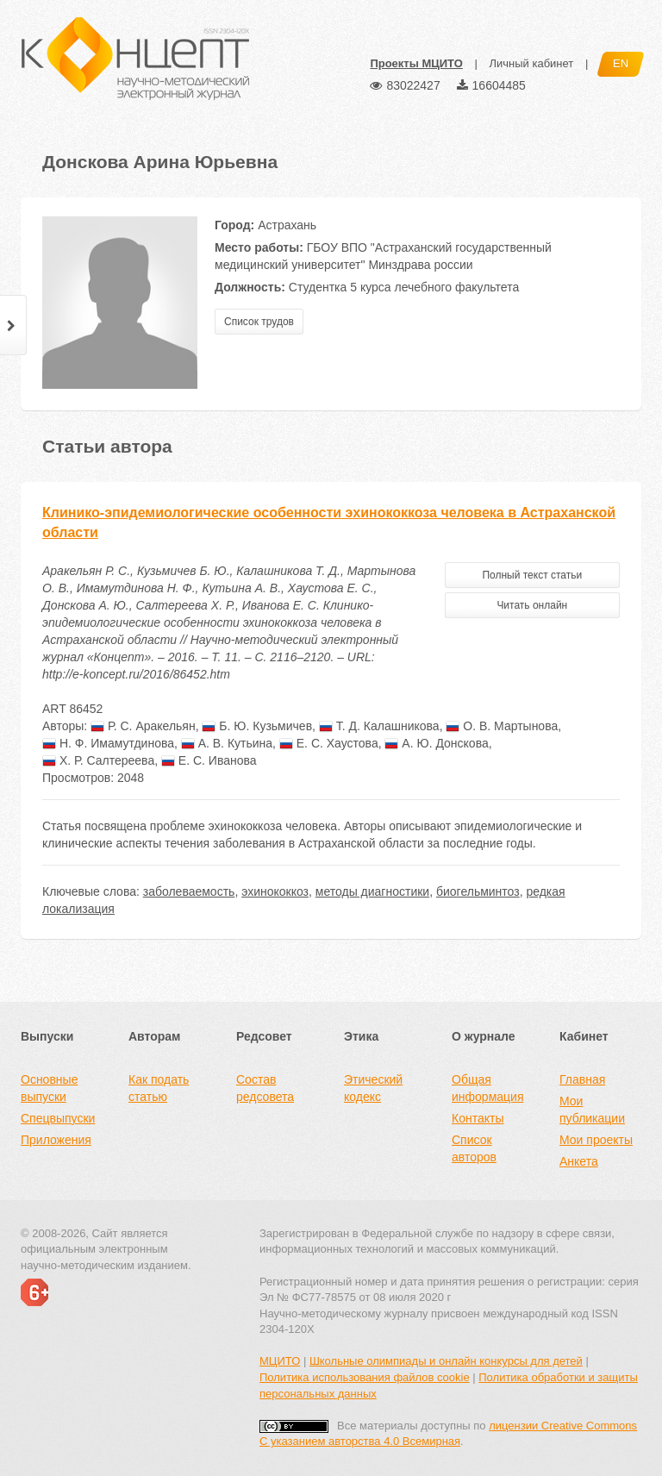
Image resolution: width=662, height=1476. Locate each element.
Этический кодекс (373, 1088)
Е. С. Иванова (209, 760)
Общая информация (487, 1088)
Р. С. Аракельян (143, 726)
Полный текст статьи (532, 575)
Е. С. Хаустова (328, 743)
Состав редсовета (265, 1088)
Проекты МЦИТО (416, 63)
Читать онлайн (531, 605)
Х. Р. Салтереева (98, 760)
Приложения (56, 1140)
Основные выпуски (49, 1088)
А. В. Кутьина (226, 743)
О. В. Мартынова (502, 726)
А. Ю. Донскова (436, 743)
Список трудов (259, 322)
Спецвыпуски (58, 1118)
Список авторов (474, 1148)
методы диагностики (372, 891)
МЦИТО (279, 1360)
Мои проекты (596, 1140)
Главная (582, 1079)
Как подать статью (158, 1088)
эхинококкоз (275, 891)
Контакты (477, 1118)
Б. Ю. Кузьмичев (257, 726)
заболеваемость (189, 891)
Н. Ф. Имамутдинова (108, 743)
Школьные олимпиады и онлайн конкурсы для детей (446, 1360)
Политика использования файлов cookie (364, 1377)
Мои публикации (592, 1109)
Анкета (578, 1161)
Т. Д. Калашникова (379, 726)
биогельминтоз (478, 891)
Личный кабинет (531, 63)
